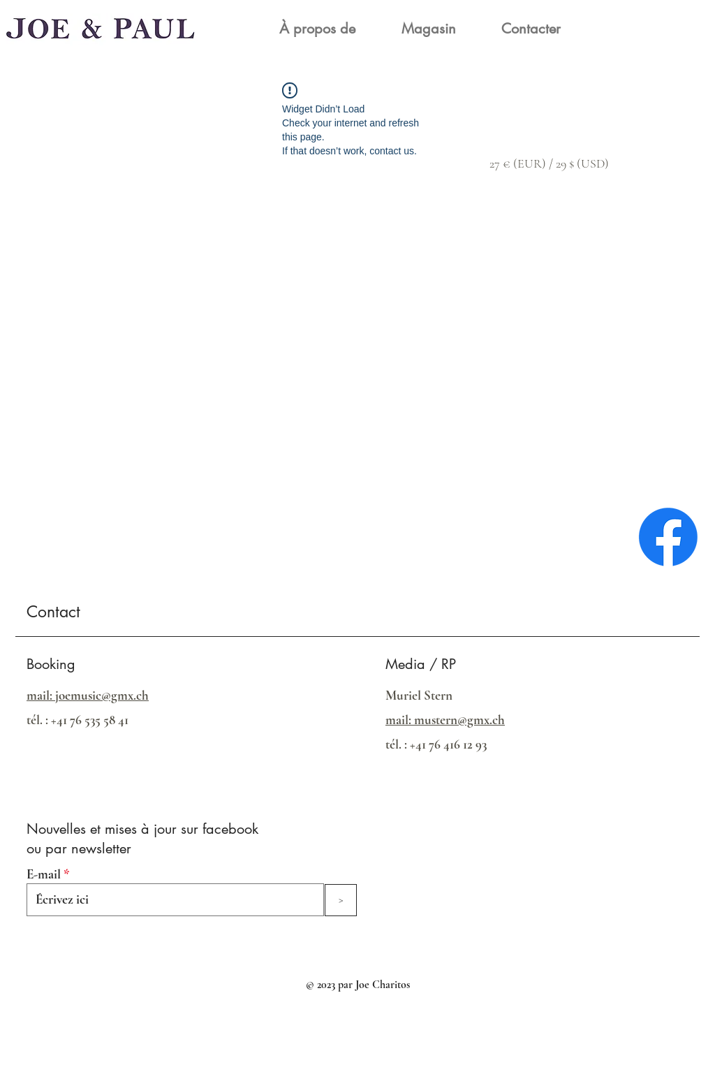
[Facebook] (668, 537)
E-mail (44, 874)
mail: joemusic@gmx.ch (88, 695)
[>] (341, 900)
